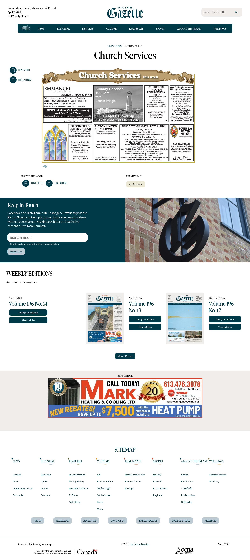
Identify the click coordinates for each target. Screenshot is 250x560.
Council (17, 474)
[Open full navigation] (25, 28)
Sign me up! (16, 251)
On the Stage (103, 488)
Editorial (63, 28)
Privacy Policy (148, 520)
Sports (160, 28)
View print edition (28, 312)
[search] (236, 12)
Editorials (46, 474)
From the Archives (78, 488)
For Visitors (187, 481)
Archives (210, 520)
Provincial (18, 495)
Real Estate (136, 28)
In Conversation (77, 474)
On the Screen (104, 495)
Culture (111, 28)
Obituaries (186, 502)
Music (100, 508)
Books (100, 502)
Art (98, 474)
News (41, 28)
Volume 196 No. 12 (221, 307)
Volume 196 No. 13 (141, 307)
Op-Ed (44, 481)
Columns (45, 495)
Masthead (62, 520)
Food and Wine (105, 481)
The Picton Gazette (139, 544)
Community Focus (22, 488)
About (38, 520)
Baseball (157, 481)
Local (15, 481)
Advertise (89, 520)
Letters (44, 488)
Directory (214, 481)
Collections (74, 502)
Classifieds (115, 45)
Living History (76, 481)
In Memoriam (188, 495)
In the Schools (160, 488)
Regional (157, 495)
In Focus (73, 495)
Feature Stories (133, 481)
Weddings (220, 28)
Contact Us (118, 520)
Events (184, 474)
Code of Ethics (181, 520)
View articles (28, 320)
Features (87, 28)
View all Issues (125, 356)
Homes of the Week (135, 474)
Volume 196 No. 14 (28, 303)
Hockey (157, 474)
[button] (20, 70)
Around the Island (189, 28)
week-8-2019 (135, 184)
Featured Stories (217, 474)
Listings (129, 488)
